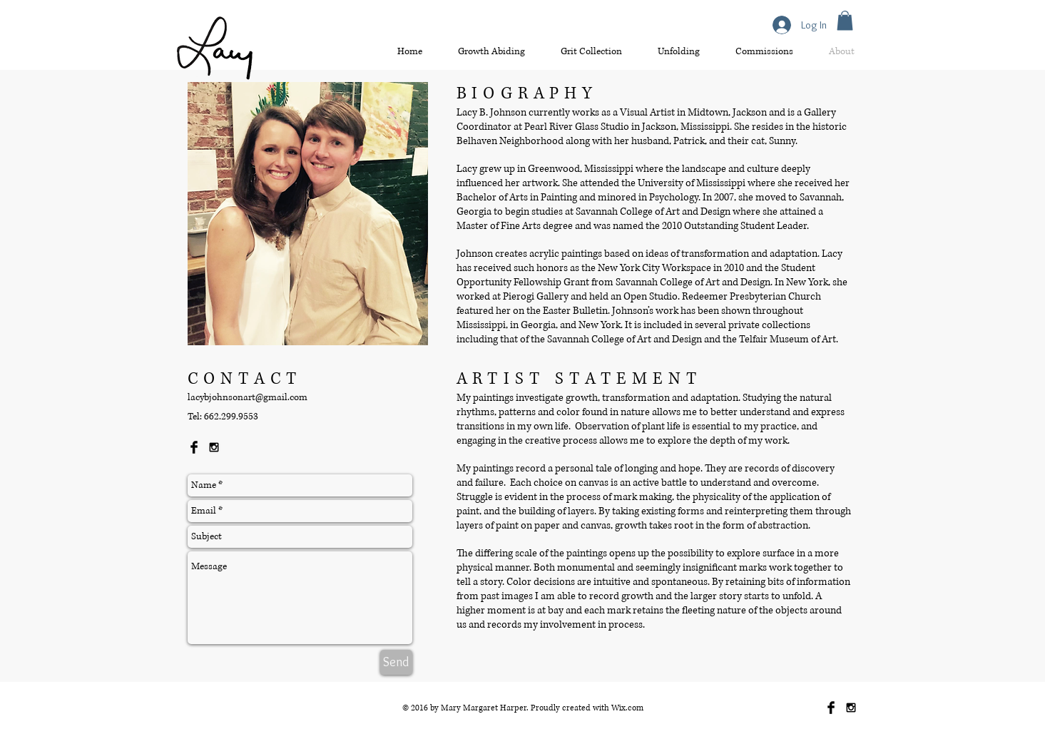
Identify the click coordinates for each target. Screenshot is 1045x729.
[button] (845, 20)
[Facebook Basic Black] (194, 447)
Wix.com (627, 708)
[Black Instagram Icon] (214, 447)
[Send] (396, 662)
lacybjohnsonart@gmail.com (247, 397)
